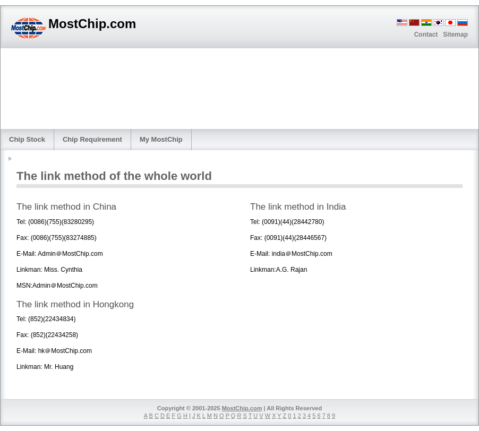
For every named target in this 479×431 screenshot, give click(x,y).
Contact (426, 34)
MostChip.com (242, 408)
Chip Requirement (92, 139)
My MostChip (161, 139)
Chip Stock (27, 139)
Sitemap (455, 34)
